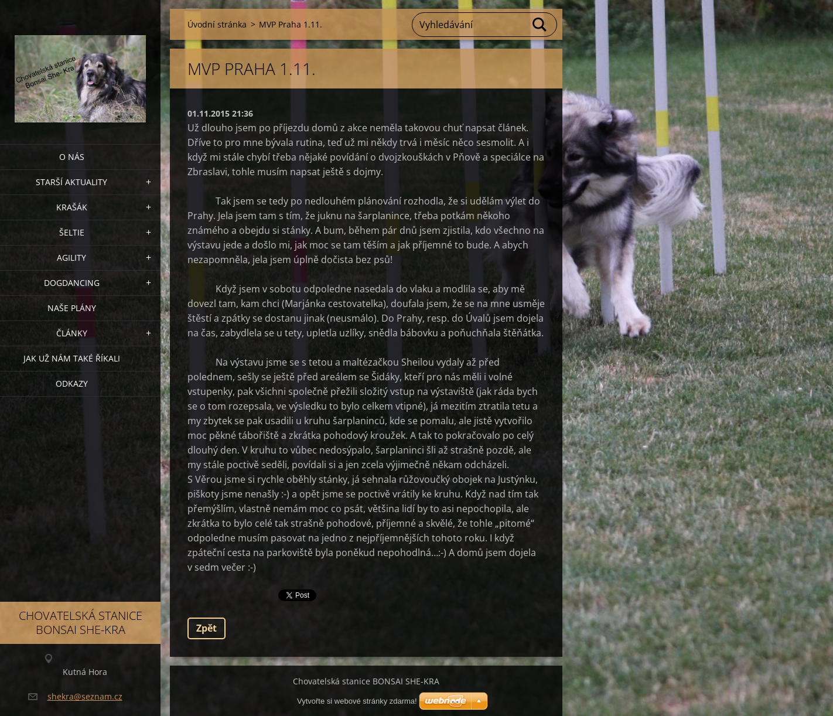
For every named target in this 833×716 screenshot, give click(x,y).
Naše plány (71, 307)
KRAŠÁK (71, 207)
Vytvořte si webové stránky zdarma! (357, 701)
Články (71, 333)
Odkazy (72, 383)
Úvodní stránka (217, 24)
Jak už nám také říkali (71, 358)
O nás (71, 156)
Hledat (540, 24)
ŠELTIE (71, 232)
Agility (71, 257)
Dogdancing (72, 282)
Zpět (206, 628)
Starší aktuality (71, 181)
